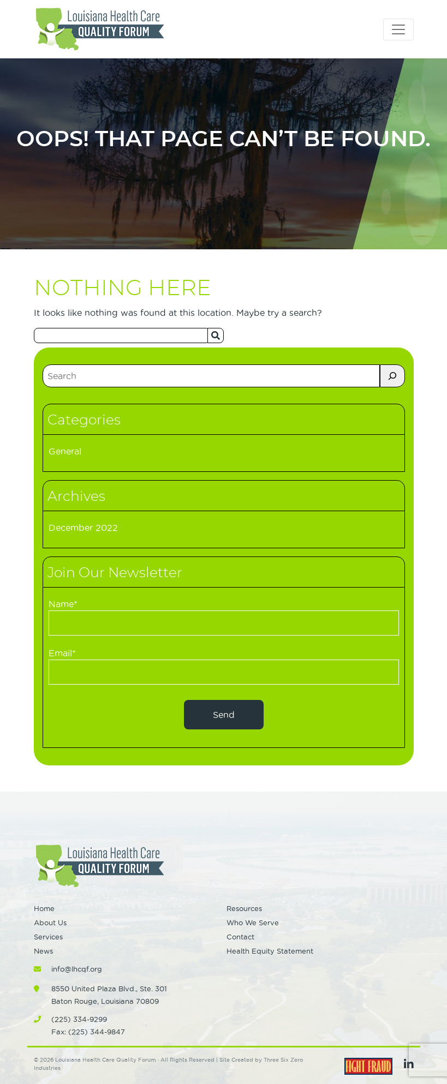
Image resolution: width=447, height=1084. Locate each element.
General (65, 451)
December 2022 (83, 527)
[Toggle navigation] (398, 29)
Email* (224, 666)
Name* (224, 617)
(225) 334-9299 (79, 1019)
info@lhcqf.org (76, 969)
